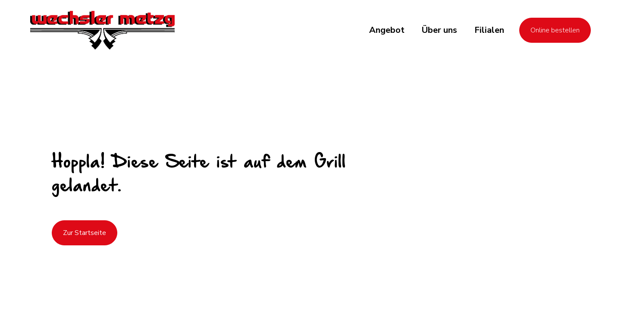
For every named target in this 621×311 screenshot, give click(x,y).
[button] (387, 30)
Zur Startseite (84, 233)
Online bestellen (555, 30)
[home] (102, 30)
